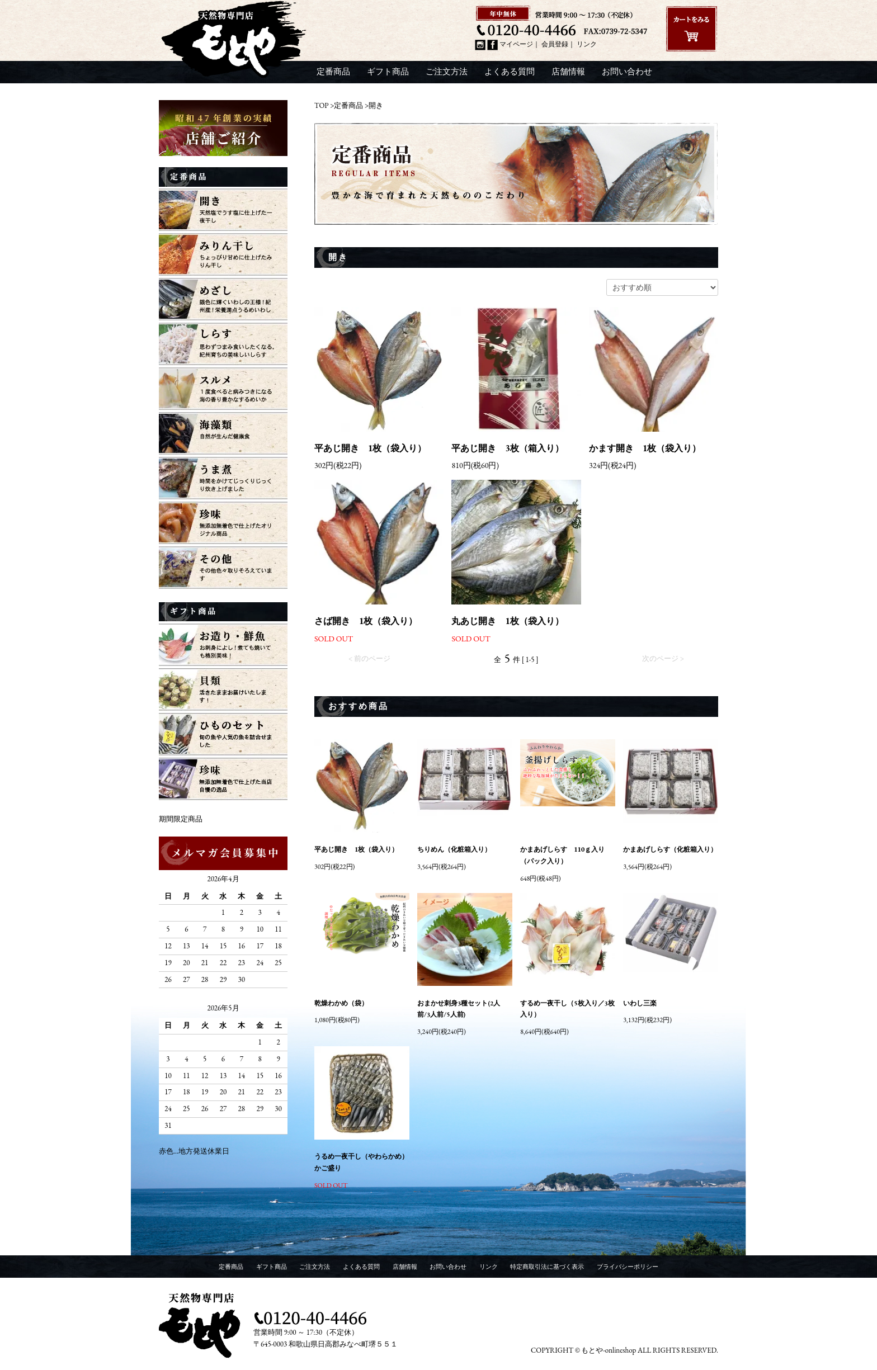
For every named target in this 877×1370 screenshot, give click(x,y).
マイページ (516, 44)
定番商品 (333, 71)
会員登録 (554, 44)
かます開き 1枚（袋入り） (645, 448)
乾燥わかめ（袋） (341, 1003)
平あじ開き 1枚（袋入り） (370, 448)
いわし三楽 (640, 1003)
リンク (587, 44)
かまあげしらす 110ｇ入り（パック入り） (562, 855)
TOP (321, 105)
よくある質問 (509, 71)
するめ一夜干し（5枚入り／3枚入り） (567, 1009)
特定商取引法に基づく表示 (547, 1266)
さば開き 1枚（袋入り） (365, 621)
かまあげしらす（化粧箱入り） (670, 849)
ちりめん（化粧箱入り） (454, 849)
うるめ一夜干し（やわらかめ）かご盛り (361, 1162)
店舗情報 (568, 71)
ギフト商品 (388, 71)
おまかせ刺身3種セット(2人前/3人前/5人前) (458, 1009)
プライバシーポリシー (627, 1266)
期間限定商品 (180, 819)
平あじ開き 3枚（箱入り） (507, 448)
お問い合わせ (627, 71)
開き (376, 105)
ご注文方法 (447, 71)
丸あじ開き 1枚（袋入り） (507, 621)
